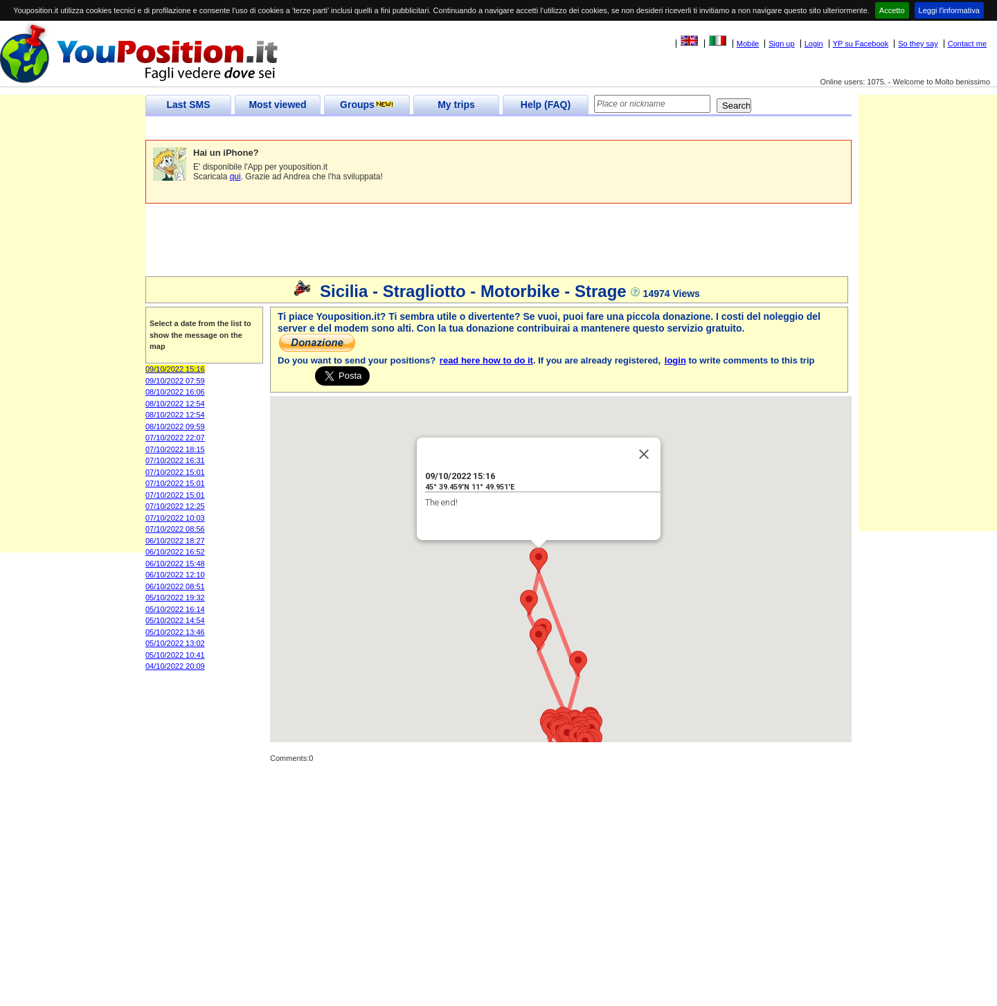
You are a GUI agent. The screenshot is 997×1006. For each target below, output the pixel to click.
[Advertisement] (397, 128)
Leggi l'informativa (949, 10)
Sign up (781, 43)
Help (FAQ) (546, 104)
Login (814, 43)
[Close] (644, 454)
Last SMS (188, 104)
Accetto (892, 10)
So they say (917, 43)
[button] (578, 663)
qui (235, 176)
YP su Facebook (861, 43)
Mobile (748, 43)
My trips (456, 104)
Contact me (967, 43)
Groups (367, 104)
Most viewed (277, 104)
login (675, 360)
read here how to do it (486, 360)
